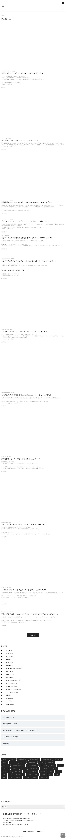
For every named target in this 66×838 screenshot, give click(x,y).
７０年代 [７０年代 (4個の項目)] (27, 777)
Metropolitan (9, 677)
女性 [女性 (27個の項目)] (11, 774)
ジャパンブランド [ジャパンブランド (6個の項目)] (32, 765)
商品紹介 (13, 71)
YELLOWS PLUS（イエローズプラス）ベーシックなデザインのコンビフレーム (29, 614)
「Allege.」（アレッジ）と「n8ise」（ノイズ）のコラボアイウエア (25, 221)
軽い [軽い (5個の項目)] (4, 777)
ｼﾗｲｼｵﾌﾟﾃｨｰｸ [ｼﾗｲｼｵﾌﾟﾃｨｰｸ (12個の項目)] (44, 777)
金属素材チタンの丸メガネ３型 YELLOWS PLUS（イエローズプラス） (27, 202)
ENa (7, 659)
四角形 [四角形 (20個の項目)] (50, 771)
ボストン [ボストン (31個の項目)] (54, 768)
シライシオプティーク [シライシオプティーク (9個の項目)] (18, 765)
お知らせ (8, 698)
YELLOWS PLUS (5, 200)
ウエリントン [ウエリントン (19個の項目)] (32, 762)
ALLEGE (3, 219)
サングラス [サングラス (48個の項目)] (50, 762)
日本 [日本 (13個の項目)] (36, 774)
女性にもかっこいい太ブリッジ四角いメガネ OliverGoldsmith (23, 73)
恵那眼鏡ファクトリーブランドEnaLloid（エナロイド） (21, 459)
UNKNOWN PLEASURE (12, 689)
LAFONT (8, 665)
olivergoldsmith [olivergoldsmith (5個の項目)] (22, 759)
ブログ (8, 701)
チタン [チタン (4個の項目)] (52, 765)
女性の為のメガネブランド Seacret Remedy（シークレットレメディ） (26, 395)
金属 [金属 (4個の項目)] (11, 777)
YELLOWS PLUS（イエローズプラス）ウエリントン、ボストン (24, 331)
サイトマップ (40, 831)
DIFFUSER (9, 656)
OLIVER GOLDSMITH (6, 71)
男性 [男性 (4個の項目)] (50, 774)
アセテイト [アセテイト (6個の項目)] (13, 762)
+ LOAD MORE (33, 635)
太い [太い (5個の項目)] (4, 774)
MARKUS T (9, 674)
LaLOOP (8, 671)
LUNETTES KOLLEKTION (13, 668)
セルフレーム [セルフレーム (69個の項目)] (43, 765)
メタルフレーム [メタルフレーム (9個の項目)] (7, 771)
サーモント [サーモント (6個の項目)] (6, 765)
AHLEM (8, 650)
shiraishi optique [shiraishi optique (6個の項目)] (47, 759)
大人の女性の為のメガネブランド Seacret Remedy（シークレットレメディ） (28, 261)
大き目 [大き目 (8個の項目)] (58, 771)
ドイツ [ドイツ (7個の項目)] (60, 765)
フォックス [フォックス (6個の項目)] (6, 768)
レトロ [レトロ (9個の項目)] (26, 771)
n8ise (7, 219)
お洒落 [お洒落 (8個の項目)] (4, 762)
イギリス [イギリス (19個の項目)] (22, 762)
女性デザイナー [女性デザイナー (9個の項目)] (19, 774)
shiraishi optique (12, 837)
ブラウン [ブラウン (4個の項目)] (23, 768)
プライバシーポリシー (28, 831)
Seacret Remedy (5, 258)
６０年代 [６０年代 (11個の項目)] (18, 777)
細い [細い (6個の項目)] (57, 774)
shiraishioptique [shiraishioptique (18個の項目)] (34, 759)
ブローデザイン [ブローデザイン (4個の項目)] (33, 768)
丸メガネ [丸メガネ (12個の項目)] (43, 771)
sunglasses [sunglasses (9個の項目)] (58, 759)
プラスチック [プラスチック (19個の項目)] (45, 768)
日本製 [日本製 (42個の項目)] (43, 774)
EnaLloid (3, 138)
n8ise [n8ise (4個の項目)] (12, 759)
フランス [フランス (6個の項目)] (15, 768)
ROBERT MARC (10, 683)
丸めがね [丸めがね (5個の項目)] (34, 771)
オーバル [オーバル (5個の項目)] (41, 762)
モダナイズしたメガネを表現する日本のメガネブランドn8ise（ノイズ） (27, 238)
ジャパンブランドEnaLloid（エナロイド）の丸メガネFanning (23, 524)
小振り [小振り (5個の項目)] (29, 774)
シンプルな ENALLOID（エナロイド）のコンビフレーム (21, 140)
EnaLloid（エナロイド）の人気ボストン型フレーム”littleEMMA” (23, 590)
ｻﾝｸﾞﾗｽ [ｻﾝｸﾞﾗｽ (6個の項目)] (34, 777)
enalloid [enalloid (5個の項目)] (5, 759)
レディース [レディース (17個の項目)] (17, 771)
